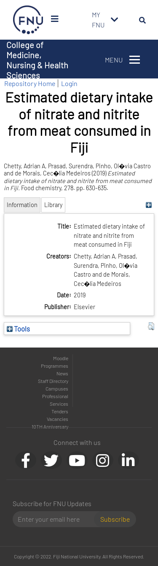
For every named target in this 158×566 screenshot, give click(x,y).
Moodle (60, 358)
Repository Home (29, 83)
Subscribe (115, 519)
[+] (149, 205)
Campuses (57, 388)
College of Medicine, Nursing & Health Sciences (37, 60)
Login (69, 83)
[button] (151, 326)
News (62, 373)
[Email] (57, 519)
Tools (18, 328)
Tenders (59, 411)
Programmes (54, 366)
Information (22, 204)
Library (53, 204)
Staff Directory (53, 381)
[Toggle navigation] (114, 19)
